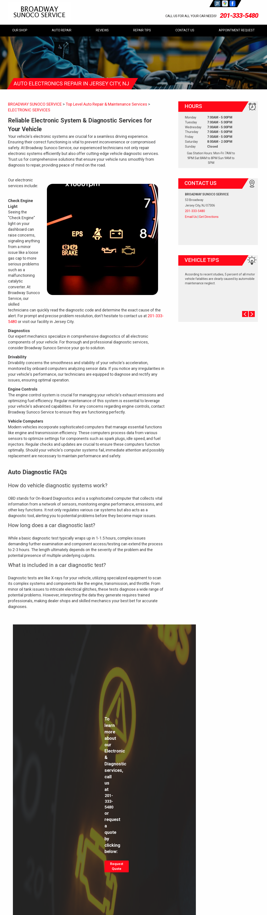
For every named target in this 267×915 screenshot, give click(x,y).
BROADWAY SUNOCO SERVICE (35, 104)
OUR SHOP (19, 30)
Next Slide (252, 314)
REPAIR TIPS (142, 30)
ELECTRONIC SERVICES (29, 110)
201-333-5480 (239, 15)
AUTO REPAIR (61, 30)
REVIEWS (102, 30)
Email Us (191, 217)
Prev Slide (245, 314)
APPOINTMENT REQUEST (237, 30)
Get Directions (209, 217)
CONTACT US (184, 30)
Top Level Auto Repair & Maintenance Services (106, 104)
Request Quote (116, 866)
